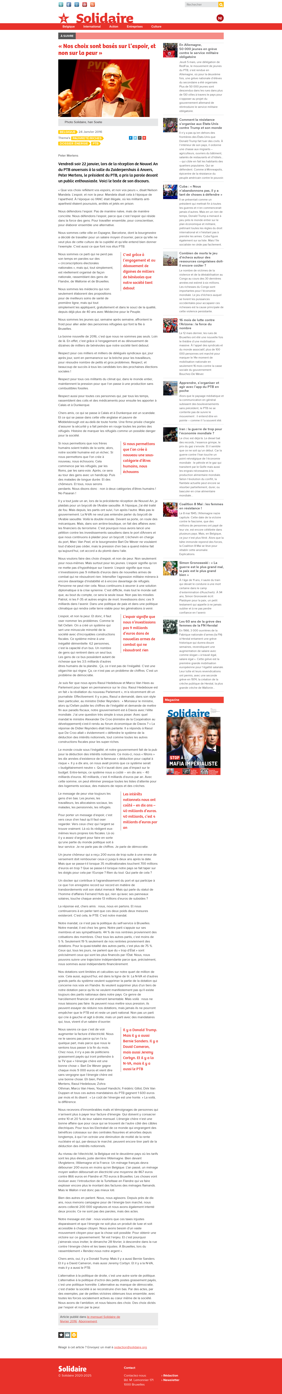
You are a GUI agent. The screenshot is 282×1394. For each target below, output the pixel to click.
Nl (220, 18)
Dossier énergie (74, 143)
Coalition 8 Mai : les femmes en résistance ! (201, 506)
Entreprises (135, 26)
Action (113, 26)
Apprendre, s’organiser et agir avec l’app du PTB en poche (199, 387)
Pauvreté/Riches (87, 138)
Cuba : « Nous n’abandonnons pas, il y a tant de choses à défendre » (200, 190)
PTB (96, 143)
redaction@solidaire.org (130, 1347)
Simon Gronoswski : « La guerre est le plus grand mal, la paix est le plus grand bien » (201, 569)
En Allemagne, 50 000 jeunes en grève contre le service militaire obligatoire (199, 51)
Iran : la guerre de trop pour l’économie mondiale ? (200, 431)
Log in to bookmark (61, 1335)
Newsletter (171, 1380)
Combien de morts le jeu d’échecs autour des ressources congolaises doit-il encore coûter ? (201, 259)
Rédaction (170, 1375)
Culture (156, 26)
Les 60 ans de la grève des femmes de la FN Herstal (200, 624)
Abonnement (88, 1321)
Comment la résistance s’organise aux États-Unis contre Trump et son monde (200, 124)
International (92, 26)
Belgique (69, 26)
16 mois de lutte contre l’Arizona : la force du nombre (197, 324)
